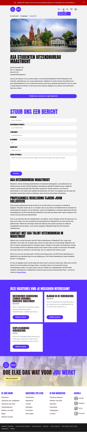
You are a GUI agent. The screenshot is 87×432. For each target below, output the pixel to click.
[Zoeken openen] (67, 9)
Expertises (53, 407)
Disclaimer (45, 426)
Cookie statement (36, 426)
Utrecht (28, 404)
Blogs (3, 414)
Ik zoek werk (14, 16)
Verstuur (16, 173)
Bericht (16, 154)
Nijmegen (29, 407)
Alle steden (30, 414)
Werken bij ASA (7, 417)
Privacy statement (55, 426)
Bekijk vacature (21, 317)
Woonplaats (14, 147)
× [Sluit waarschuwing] (83, 2)
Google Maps (21, 272)
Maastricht (29, 401)
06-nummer (13, 139)
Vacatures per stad (8, 404)
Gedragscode (4, 428)
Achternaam (17, 124)
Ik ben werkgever (57, 393)
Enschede (29, 410)
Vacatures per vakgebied (10, 401)
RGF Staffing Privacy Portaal (69, 426)
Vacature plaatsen (56, 397)
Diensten (53, 404)
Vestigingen (24, 16)
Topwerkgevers (6, 407)
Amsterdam (30, 397)
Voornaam (13, 117)
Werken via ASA (7, 410)
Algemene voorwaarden (7, 426)
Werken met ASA (56, 401)
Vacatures (5, 397)
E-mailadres (14, 132)
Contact (52, 414)
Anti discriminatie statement (22, 426)
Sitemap (12, 428)
